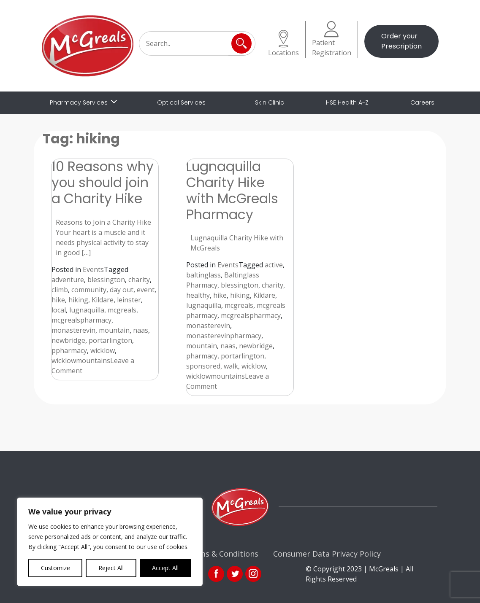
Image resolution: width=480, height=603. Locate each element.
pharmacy (201, 356)
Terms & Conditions (222, 554)
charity (139, 279)
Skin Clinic (269, 102)
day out (121, 289)
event (146, 289)
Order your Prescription (401, 41)
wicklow (102, 350)
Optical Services (181, 102)
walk (231, 366)
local (59, 310)
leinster (129, 299)
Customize (55, 568)
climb (60, 289)
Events (93, 269)
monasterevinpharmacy (223, 335)
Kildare (103, 299)
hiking (78, 299)
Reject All (111, 568)
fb (216, 574)
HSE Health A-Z (347, 102)
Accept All (165, 568)
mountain (114, 330)
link (235, 574)
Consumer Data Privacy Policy (327, 554)
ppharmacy (69, 350)
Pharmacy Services (79, 102)
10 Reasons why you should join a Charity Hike (103, 182)
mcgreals (122, 310)
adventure (68, 279)
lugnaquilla (86, 310)
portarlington (110, 340)
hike (58, 299)
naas (140, 330)
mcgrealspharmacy (81, 320)
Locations (283, 43)
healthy (198, 295)
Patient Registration (331, 39)
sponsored (203, 366)
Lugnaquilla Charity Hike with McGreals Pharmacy (232, 190)
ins (253, 574)
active (274, 264)
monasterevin (73, 330)
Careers (422, 102)
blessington (106, 279)
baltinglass (203, 275)
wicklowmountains (81, 360)
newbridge (68, 340)
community (88, 289)
